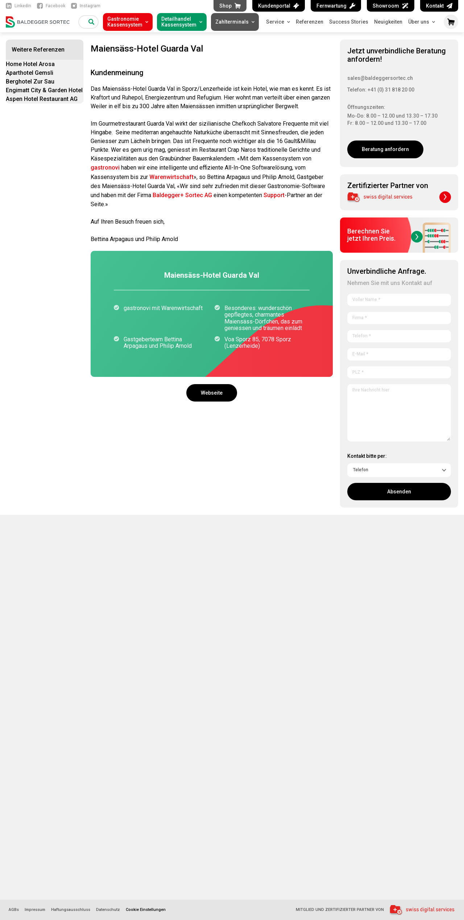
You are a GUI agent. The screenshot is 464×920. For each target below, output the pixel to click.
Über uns (421, 22)
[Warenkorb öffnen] (451, 22)
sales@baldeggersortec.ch (380, 78)
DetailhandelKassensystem (178, 22)
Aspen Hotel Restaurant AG (42, 98)
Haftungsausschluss (70, 910)
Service (278, 22)
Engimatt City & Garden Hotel (44, 90)
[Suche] (91, 21)
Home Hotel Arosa (30, 64)
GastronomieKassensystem (124, 22)
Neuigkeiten (388, 22)
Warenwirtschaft (171, 177)
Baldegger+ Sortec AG (182, 195)
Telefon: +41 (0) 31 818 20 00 (380, 90)
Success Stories (348, 22)
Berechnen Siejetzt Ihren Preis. (385, 235)
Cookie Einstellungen (146, 909)
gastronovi (105, 167)
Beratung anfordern (385, 149)
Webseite (212, 393)
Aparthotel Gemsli (29, 72)
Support (274, 195)
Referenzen (309, 22)
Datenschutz (108, 910)
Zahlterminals (232, 22)
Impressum (35, 910)
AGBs (14, 910)
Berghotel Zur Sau (30, 81)
